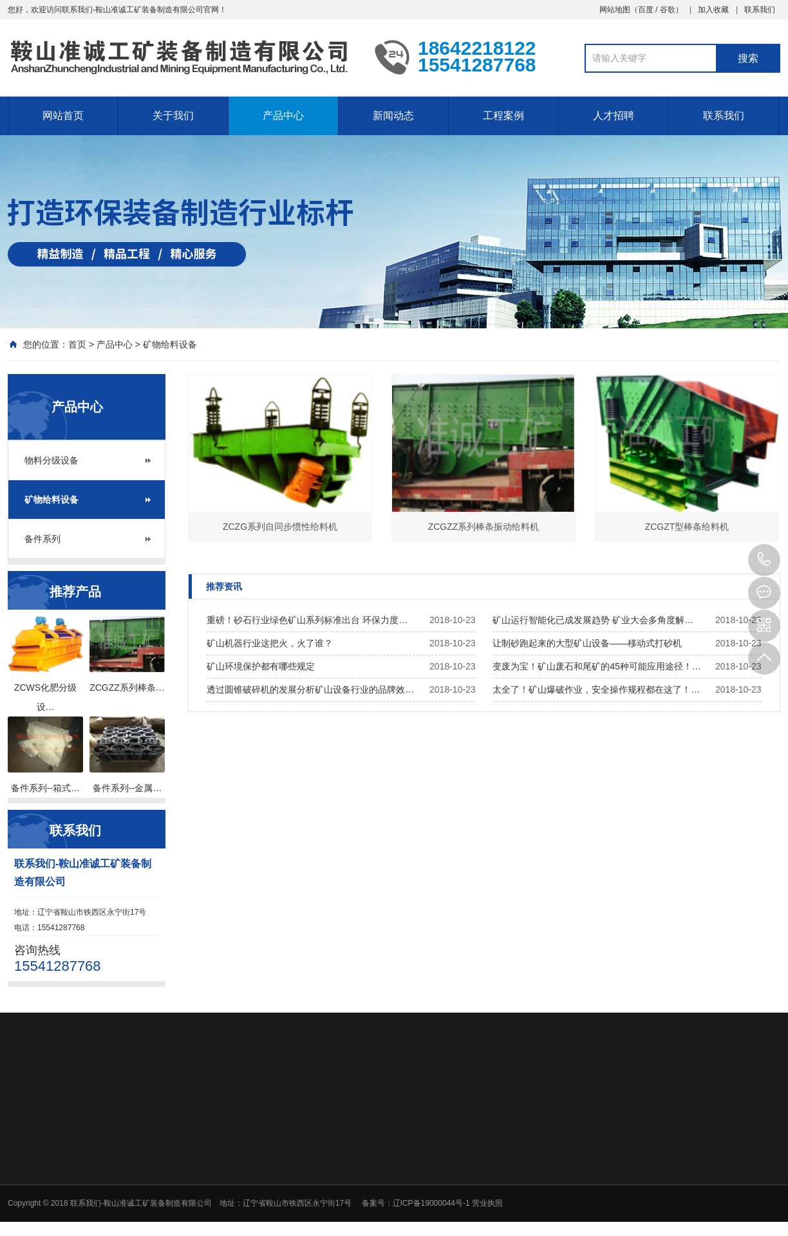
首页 (77, 344)
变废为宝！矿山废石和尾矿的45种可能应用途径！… (597, 666)
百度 (645, 9)
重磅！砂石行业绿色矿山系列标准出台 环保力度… (307, 620)
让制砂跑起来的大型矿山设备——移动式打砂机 (587, 643)
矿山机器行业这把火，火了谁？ (270, 643)
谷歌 (667, 9)
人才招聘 (613, 115)
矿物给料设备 (170, 344)
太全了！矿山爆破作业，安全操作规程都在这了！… (596, 689)
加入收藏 (713, 9)
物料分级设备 (51, 460)
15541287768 (764, 560)
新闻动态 (393, 115)
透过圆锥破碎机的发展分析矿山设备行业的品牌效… (310, 689)
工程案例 (503, 115)
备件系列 (42, 539)
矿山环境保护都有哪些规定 (261, 666)
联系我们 (759, 9)
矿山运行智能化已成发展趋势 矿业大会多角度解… (593, 620)
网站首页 (63, 115)
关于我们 (173, 115)
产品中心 (283, 115)
